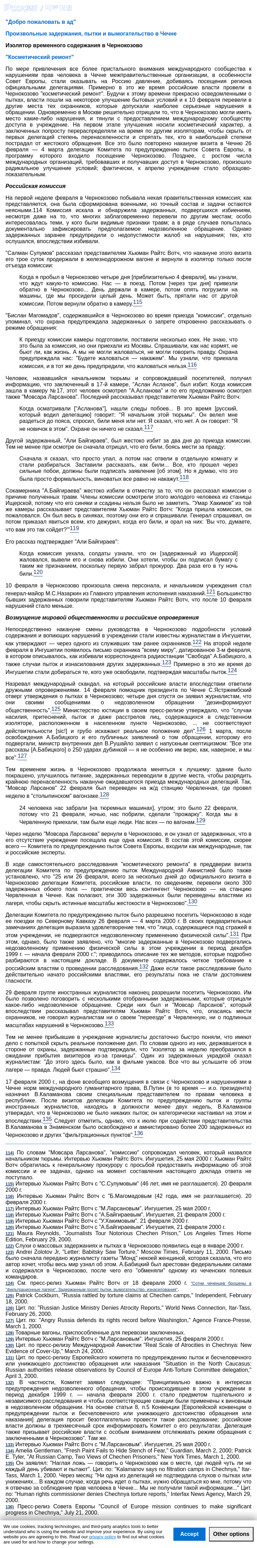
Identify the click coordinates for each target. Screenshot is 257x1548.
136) (10, 1507)
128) (10, 1333)
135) (10, 1463)
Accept (189, 1534)
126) (10, 1308)
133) (10, 1444)
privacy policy (102, 1536)
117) (10, 1209)
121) (10, 1233)
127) (10, 1320)
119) (10, 1221)
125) (10, 1295)
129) (10, 1339)
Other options (231, 1534)
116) (10, 1196)
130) (10, 1345)
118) (10, 1215)
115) (10, 1184)
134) (10, 1451)
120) (10, 1227)
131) (10, 1358)
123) (10, 1252)
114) (10, 1153)
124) (10, 1283)
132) (10, 1382)
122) (10, 1246)
